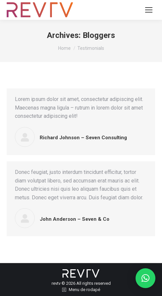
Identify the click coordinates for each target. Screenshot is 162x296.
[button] (145, 278)
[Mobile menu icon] (148, 9)
